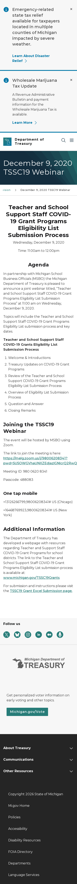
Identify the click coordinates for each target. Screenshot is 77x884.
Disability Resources (24, 840)
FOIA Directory (20, 852)
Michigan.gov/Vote (27, 712)
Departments (19, 863)
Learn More (24, 123)
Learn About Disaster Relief (31, 58)
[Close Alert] (71, 9)
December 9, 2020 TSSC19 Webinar (45, 190)
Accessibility (17, 829)
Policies (14, 817)
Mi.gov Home (19, 806)
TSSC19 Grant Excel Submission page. (41, 591)
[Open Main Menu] (71, 140)
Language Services (23, 875)
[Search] (63, 140)
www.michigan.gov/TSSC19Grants (31, 578)
